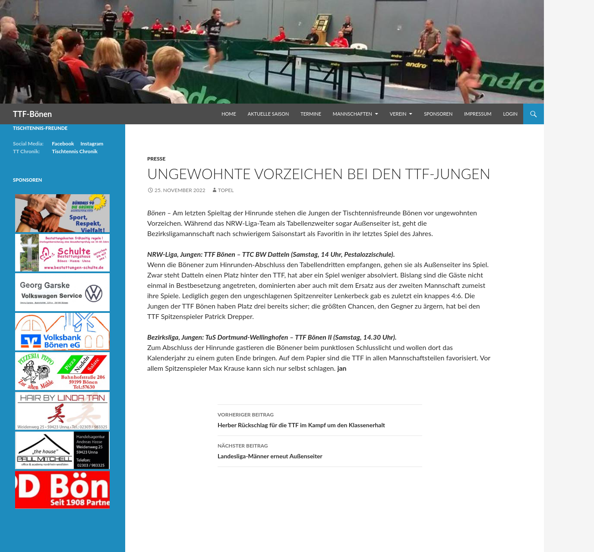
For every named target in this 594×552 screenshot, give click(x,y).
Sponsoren (438, 114)
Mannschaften (352, 114)
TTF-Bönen (32, 114)
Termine (310, 114)
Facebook (63, 143)
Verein (398, 114)
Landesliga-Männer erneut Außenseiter (320, 450)
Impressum (477, 114)
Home (228, 114)
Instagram (91, 143)
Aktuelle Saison (268, 114)
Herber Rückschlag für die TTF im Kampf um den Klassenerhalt (320, 419)
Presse (156, 158)
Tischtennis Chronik (75, 151)
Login (510, 114)
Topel (226, 190)
